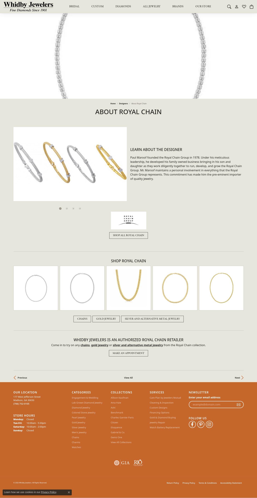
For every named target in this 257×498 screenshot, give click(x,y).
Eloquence (116, 427)
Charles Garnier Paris (122, 417)
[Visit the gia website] (122, 463)
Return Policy (173, 483)
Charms (76, 442)
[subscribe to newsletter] (238, 404)
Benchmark (117, 412)
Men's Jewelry (79, 432)
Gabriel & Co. (118, 432)
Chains (82, 319)
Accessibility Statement (231, 483)
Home (113, 103)
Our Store (203, 6)
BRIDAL (74, 6)
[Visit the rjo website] (138, 463)
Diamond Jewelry (81, 407)
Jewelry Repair (157, 422)
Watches (76, 447)
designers (123, 103)
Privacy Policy (188, 483)
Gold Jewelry (106, 319)
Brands (177, 6)
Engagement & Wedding (85, 397)
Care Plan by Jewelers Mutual (165, 397)
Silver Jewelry (79, 427)
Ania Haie (116, 402)
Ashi (113, 407)
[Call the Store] (21, 403)
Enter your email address (205, 397)
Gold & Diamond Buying (163, 417)
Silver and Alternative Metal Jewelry (152, 319)
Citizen (114, 422)
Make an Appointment (128, 353)
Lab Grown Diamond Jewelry (87, 402)
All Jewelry (151, 6)
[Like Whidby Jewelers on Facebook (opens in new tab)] (192, 424)
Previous (22, 377)
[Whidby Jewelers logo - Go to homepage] (28, 6)
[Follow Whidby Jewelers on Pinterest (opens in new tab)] (200, 424)
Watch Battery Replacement (165, 427)
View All (128, 377)
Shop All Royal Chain (128, 235)
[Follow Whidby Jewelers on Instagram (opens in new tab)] (209, 424)
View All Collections (121, 442)
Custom (97, 6)
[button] (229, 6)
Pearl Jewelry (79, 417)
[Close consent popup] (69, 492)
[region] (70, 164)
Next (237, 377)
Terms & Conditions (208, 483)
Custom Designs (158, 407)
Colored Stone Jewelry (83, 412)
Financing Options (160, 412)
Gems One (116, 437)
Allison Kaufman (119, 397)
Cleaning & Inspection (162, 402)
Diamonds (123, 6)
